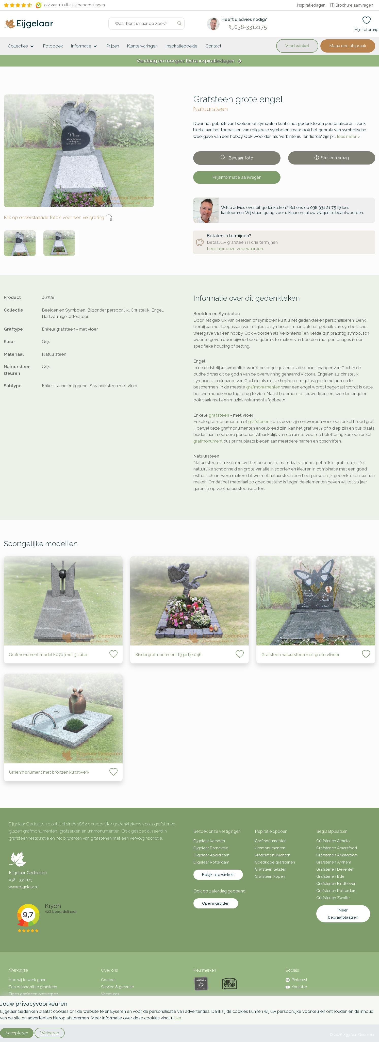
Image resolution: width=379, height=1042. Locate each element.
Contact (213, 45)
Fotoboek (53, 45)
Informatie (84, 46)
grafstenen (258, 421)
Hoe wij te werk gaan (27, 980)
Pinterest (296, 980)
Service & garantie (117, 987)
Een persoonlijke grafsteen (33, 987)
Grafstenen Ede (330, 876)
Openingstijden (215, 903)
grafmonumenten (263, 386)
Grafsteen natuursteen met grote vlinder (300, 654)
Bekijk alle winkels (218, 874)
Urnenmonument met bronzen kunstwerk (49, 772)
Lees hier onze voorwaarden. (235, 248)
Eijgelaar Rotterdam (211, 862)
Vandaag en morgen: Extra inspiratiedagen (189, 61)
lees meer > (348, 136)
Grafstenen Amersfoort (336, 848)
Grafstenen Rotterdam (336, 890)
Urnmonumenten (270, 848)
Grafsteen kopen (270, 876)
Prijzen (112, 45)
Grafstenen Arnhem (333, 862)
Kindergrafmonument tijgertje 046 (168, 654)
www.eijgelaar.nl (23, 887)
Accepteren (16, 1032)
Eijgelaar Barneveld (210, 848)
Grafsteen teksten (271, 869)
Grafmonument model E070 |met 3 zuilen (49, 654)
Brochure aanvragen (352, 5)
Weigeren (49, 1032)
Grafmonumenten (271, 841)
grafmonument (208, 441)
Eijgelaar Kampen (209, 841)
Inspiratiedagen (311, 5)
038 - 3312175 (20, 879)
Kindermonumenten (272, 855)
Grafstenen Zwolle (333, 898)
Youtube (296, 987)
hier (177, 1017)
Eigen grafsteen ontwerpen (33, 994)
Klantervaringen (142, 45)
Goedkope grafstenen (275, 862)
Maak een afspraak (347, 45)
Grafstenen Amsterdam (337, 855)
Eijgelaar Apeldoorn (211, 855)
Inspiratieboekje (181, 45)
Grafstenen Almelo (333, 841)
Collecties (21, 46)
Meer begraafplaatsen (343, 914)
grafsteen (219, 415)
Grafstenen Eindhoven (336, 883)
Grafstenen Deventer (335, 869)
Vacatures (110, 994)
